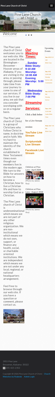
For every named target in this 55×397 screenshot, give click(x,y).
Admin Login (29, 376)
